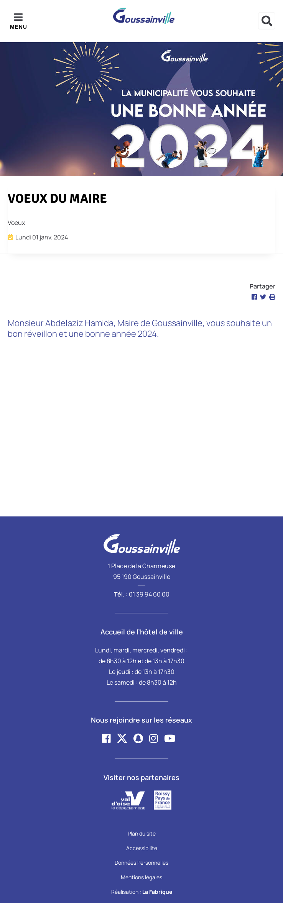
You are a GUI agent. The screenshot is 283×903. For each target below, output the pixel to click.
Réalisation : (141, 891)
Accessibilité (141, 848)
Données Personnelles (141, 862)
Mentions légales (141, 877)
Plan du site (142, 833)
